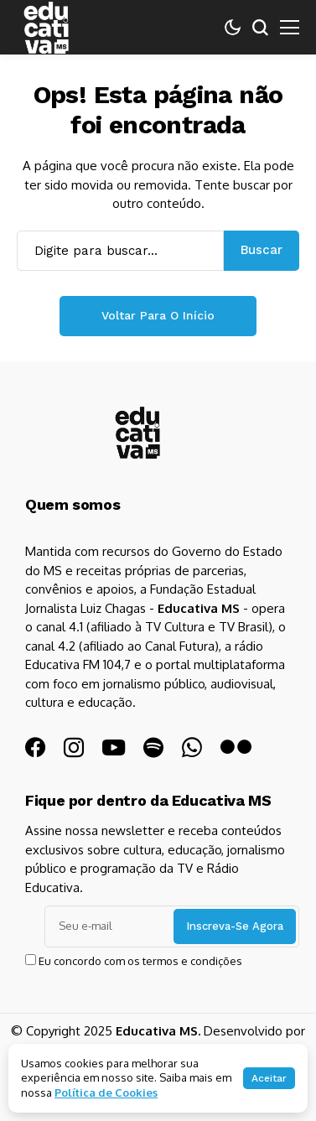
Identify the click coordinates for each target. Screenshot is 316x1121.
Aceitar (269, 1078)
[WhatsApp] (192, 748)
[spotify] (153, 748)
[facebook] (35, 748)
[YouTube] (113, 747)
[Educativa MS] (137, 432)
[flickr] (235, 747)
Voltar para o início (158, 315)
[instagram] (74, 748)
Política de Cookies (106, 1092)
